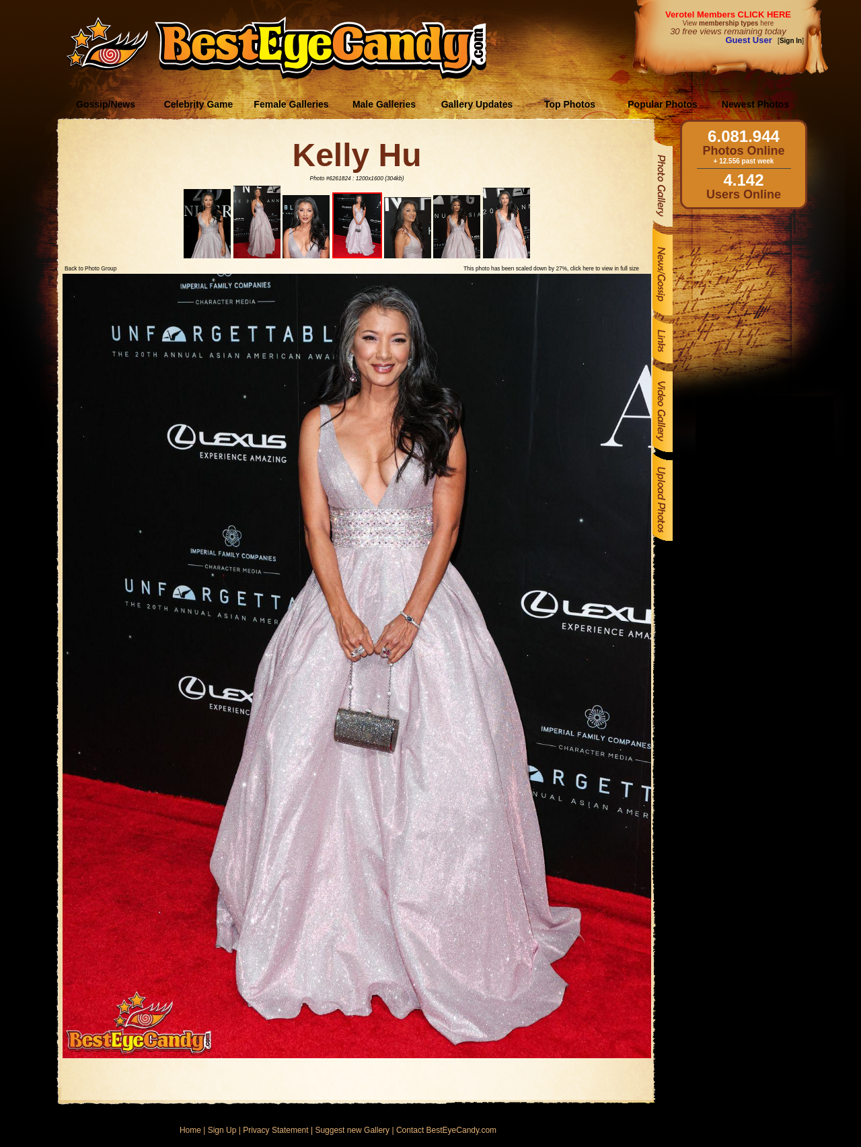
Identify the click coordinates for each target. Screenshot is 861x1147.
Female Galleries (291, 104)
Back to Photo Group (90, 268)
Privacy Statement (275, 1130)
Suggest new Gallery (352, 1130)
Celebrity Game (198, 104)
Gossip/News (105, 104)
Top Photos (569, 104)
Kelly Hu (356, 155)
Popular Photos (662, 104)
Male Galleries (384, 104)
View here (728, 23)
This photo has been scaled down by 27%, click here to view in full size (551, 268)
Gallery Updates (477, 104)
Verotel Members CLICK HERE (728, 14)
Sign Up (222, 1130)
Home (190, 1130)
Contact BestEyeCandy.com (446, 1130)
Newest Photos (755, 104)
